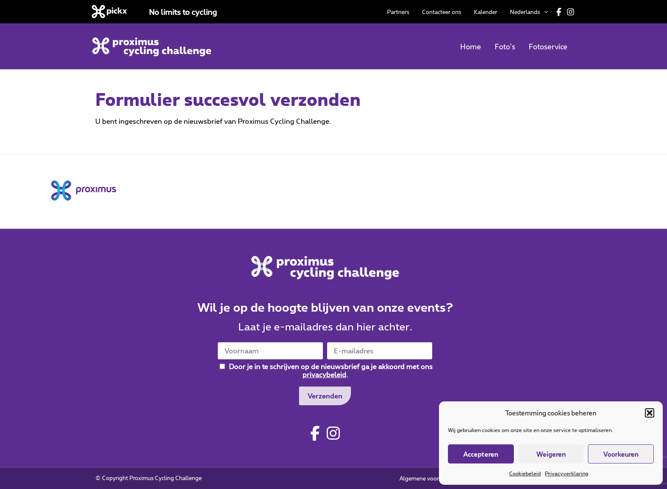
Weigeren (551, 454)
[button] (649, 413)
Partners (398, 12)
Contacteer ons (441, 12)
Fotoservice (548, 46)
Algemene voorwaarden (430, 478)
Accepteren (480, 454)
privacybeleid (324, 374)
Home (470, 46)
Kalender (485, 12)
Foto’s (505, 46)
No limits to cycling (183, 12)
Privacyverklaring (566, 473)
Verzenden (325, 396)
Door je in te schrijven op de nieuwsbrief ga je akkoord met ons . (326, 370)
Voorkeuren (620, 454)
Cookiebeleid (525, 473)
